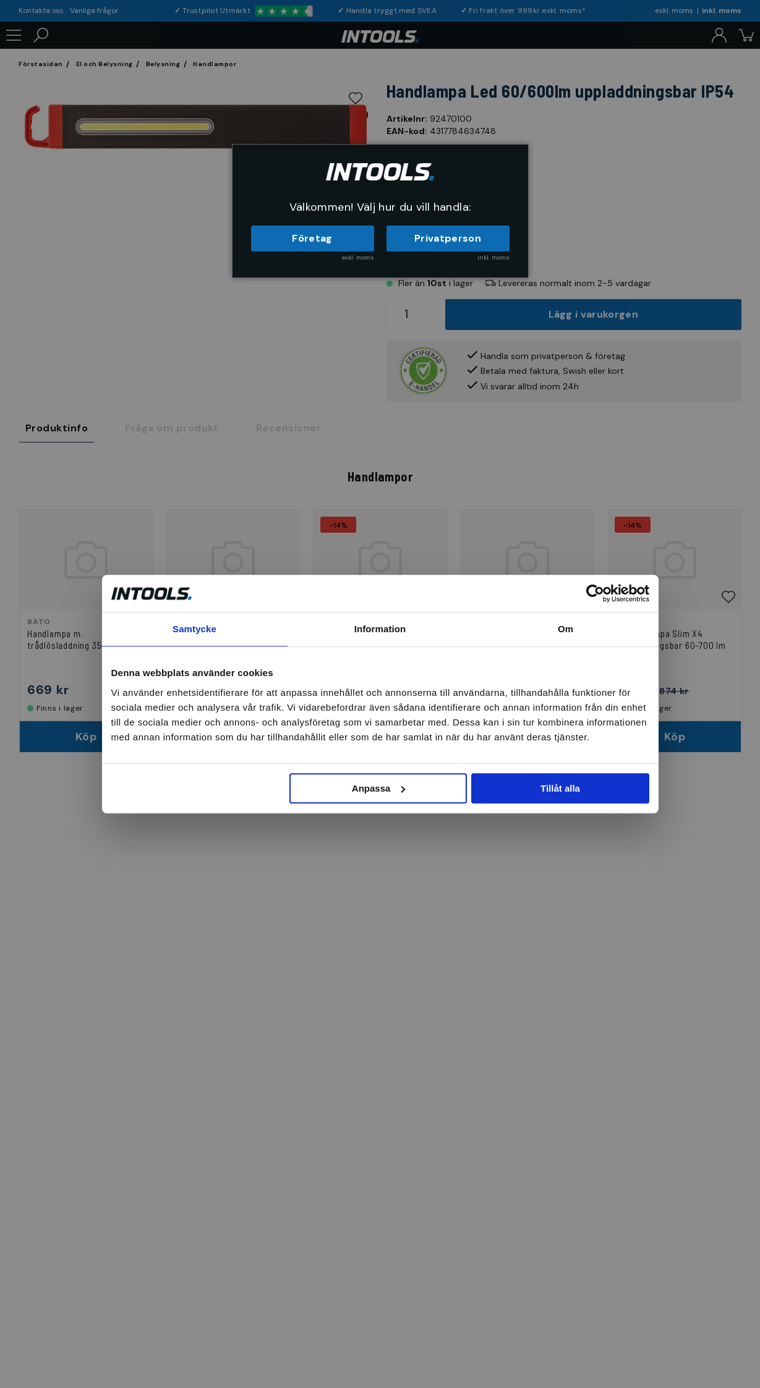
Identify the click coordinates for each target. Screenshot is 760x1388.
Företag (312, 238)
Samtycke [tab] (194, 629)
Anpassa (379, 788)
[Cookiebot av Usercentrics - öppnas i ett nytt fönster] (595, 593)
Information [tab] (380, 629)
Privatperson (447, 238)
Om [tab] (565, 629)
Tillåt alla (560, 788)
